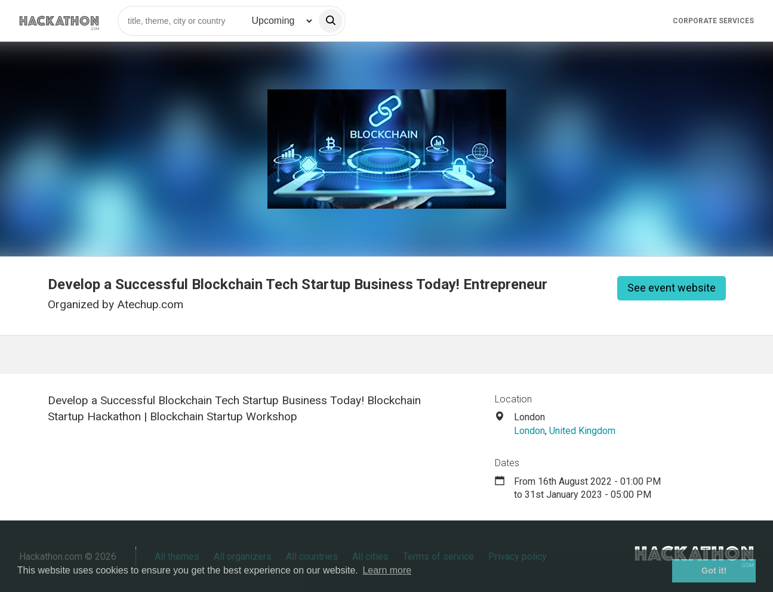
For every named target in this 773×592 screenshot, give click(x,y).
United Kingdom (582, 430)
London (529, 430)
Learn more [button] (386, 570)
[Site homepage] (59, 20)
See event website (671, 287)
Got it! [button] (713, 570)
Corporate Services (713, 21)
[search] (331, 21)
